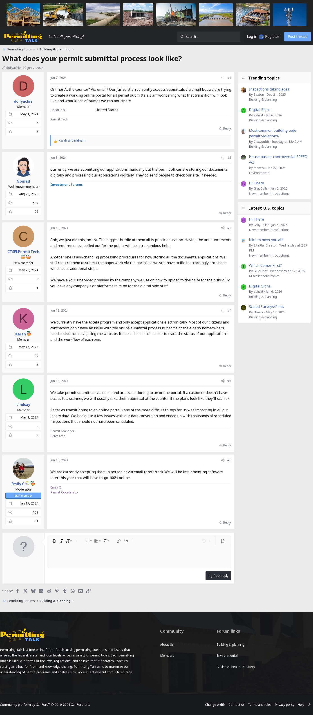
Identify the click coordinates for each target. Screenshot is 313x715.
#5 (224, 381)
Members (167, 651)
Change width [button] (207, 704)
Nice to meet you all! (261, 239)
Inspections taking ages (264, 89)
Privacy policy (276, 704)
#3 (224, 228)
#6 (224, 466)
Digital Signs (255, 109)
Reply (222, 128)
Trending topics (259, 78)
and (77, 140)
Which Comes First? (260, 265)
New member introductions (264, 193)
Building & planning (258, 99)
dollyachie (18, 68)
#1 (224, 77)
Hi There (251, 183)
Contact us (228, 704)
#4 (224, 310)
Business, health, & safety (232, 660)
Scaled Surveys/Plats (261, 306)
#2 (224, 157)
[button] (59, 546)
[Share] (218, 78)
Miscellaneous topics (259, 276)
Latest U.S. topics (262, 208)
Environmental (254, 173)
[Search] (204, 37)
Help (292, 704)
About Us (167, 642)
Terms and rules (251, 704)
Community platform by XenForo (53, 704)
